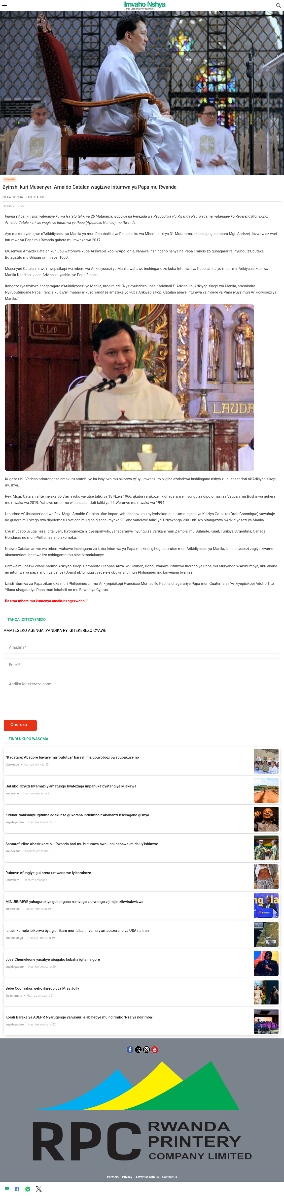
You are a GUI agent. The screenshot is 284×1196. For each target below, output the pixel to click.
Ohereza (18, 724)
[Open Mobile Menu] (4, 5)
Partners (113, 1177)
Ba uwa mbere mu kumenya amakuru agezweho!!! (46, 601)
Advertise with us (147, 1177)
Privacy (127, 1177)
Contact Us (169, 1177)
